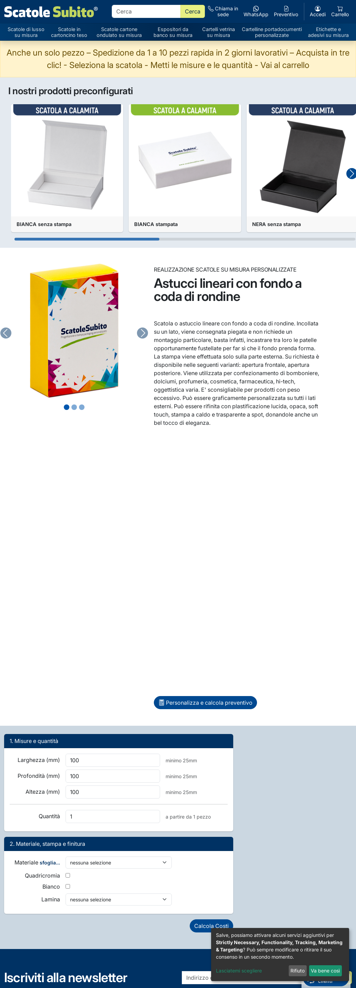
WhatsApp (256, 11)
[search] (146, 11)
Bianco (51, 886)
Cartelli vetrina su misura (218, 32)
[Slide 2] (82, 407)
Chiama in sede (223, 11)
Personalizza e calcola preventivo (205, 702)
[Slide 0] (66, 407)
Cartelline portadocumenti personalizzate (272, 32)
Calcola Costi (211, 925)
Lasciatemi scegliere (239, 971)
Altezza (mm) (43, 791)
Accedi (318, 11)
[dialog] (280, 954)
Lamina (50, 899)
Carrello (340, 11)
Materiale (37, 862)
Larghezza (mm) (39, 759)
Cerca (192, 11)
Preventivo (286, 11)
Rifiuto (297, 971)
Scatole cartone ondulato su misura (119, 32)
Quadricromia (42, 875)
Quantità (49, 816)
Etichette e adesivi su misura (328, 32)
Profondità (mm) (39, 775)
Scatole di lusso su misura (26, 32)
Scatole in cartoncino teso (69, 32)
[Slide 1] (74, 407)
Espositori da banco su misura (173, 32)
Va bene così (325, 971)
